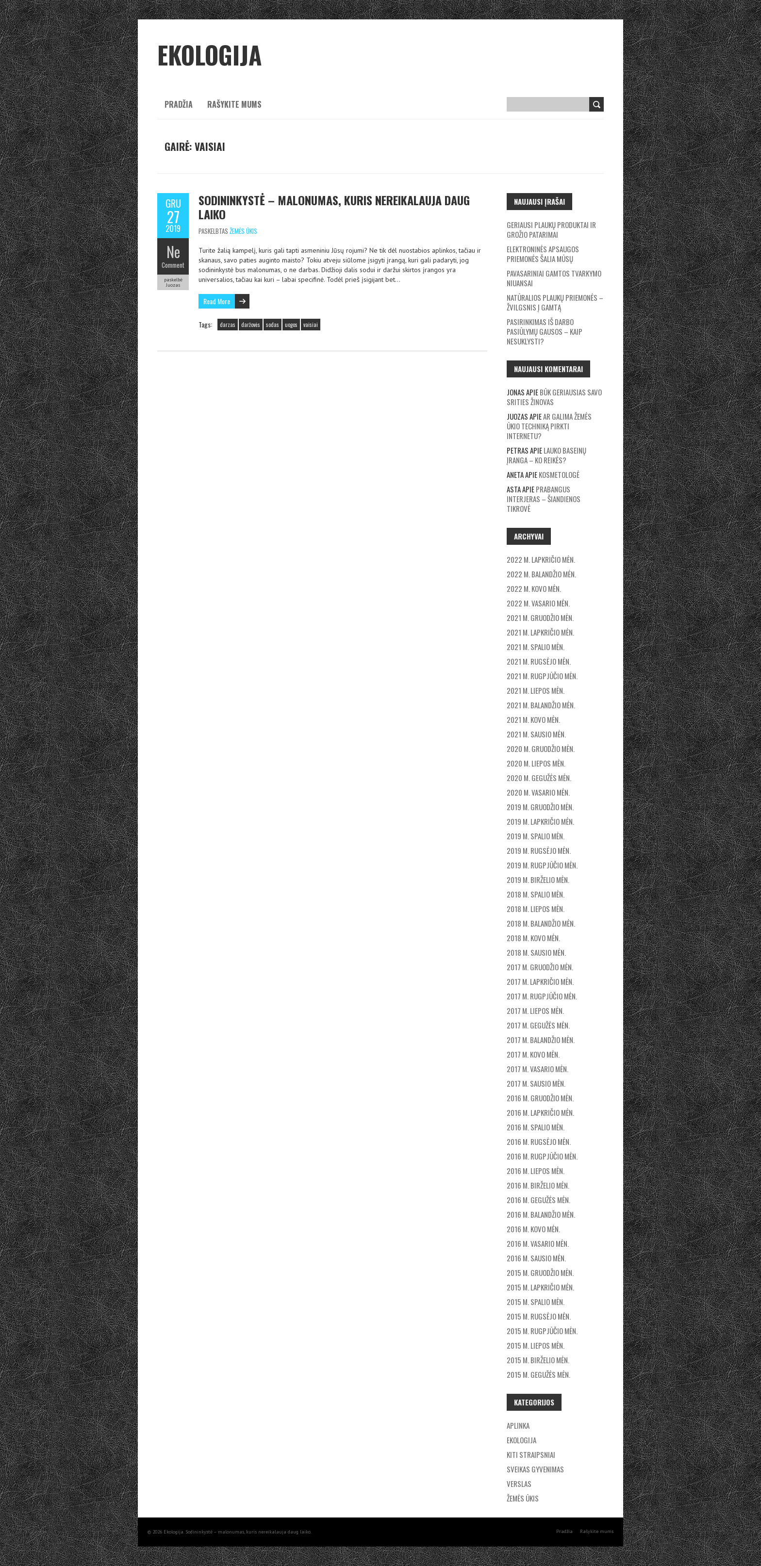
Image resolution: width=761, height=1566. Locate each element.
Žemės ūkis (243, 231)
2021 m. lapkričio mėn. (540, 632)
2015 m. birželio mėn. (538, 1359)
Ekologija (521, 1440)
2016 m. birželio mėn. (538, 1185)
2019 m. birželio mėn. (538, 879)
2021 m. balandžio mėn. (541, 705)
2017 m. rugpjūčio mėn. (542, 996)
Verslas (519, 1483)
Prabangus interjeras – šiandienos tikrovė (543, 499)
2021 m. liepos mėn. (535, 690)
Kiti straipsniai (531, 1454)
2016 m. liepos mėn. (535, 1170)
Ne (173, 251)
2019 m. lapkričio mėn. (540, 821)
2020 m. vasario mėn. (538, 792)
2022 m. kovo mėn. (534, 588)
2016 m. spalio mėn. (535, 1127)
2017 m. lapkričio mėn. (540, 981)
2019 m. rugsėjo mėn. (539, 850)
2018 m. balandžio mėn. (541, 923)
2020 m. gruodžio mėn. (541, 748)
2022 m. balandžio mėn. (541, 574)
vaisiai (310, 324)
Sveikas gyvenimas (535, 1469)
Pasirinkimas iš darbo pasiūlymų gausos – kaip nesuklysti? (544, 331)
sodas (272, 324)
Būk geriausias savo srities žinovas (554, 397)
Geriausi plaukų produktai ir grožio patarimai (551, 229)
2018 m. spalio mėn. (535, 894)
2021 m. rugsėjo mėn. (539, 661)
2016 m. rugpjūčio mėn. (542, 1156)
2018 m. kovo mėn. (533, 937)
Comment (173, 265)
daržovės (250, 324)
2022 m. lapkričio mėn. (541, 559)
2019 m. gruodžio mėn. (540, 806)
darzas (227, 324)
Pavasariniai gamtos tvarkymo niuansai (554, 278)
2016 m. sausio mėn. (536, 1258)
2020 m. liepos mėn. (536, 763)
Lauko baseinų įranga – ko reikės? (546, 455)
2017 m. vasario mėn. (537, 1068)
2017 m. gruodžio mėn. (540, 967)
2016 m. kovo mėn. (533, 1228)
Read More (216, 301)
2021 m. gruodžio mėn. (540, 617)
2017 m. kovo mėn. (533, 1054)
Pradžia (179, 104)
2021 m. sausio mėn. (536, 734)
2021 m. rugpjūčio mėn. (542, 675)
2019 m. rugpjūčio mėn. (542, 865)
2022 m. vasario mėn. (538, 603)
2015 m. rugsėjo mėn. (539, 1316)
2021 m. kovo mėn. (533, 719)
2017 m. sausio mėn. (536, 1083)
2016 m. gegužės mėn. (538, 1199)
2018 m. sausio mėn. (536, 952)
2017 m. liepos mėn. (535, 1010)
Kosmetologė (559, 474)
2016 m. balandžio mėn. (541, 1214)
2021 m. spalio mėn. (535, 646)
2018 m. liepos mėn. (535, 908)
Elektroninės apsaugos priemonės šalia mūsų (543, 254)
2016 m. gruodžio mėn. (540, 1098)
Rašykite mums (234, 104)
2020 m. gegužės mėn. (539, 777)
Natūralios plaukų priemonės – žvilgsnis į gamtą (555, 302)
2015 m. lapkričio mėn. (540, 1287)
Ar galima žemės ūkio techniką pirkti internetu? (549, 426)
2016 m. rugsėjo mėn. (539, 1141)
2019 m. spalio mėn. (535, 836)
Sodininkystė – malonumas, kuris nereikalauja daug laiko (334, 207)
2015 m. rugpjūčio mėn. (542, 1330)
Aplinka (518, 1425)
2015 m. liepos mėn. (535, 1345)
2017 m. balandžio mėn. (541, 1039)
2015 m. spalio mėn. (535, 1301)
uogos (291, 324)
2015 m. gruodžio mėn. (540, 1272)
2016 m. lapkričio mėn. (540, 1112)
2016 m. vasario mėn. (538, 1243)
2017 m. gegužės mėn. (538, 1025)
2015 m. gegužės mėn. (538, 1374)
